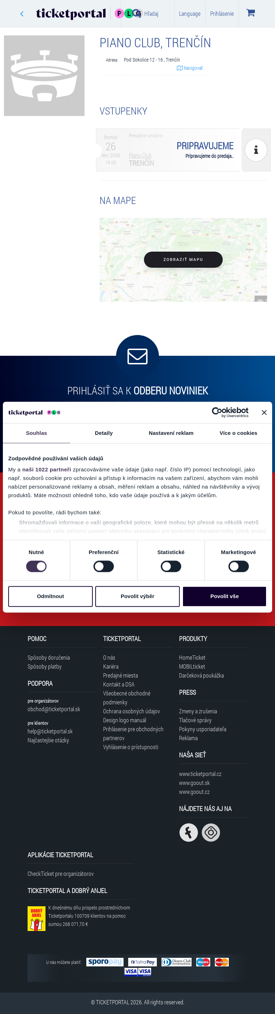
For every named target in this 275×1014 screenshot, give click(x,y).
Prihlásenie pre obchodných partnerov (133, 733)
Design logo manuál (124, 720)
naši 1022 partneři (46, 469)
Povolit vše (225, 596)
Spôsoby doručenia (49, 657)
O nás (109, 657)
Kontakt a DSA (119, 684)
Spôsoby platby (45, 666)
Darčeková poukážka (201, 675)
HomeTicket (192, 657)
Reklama (188, 738)
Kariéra (111, 666)
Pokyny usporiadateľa (202, 729)
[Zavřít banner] (264, 412)
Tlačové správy (195, 720)
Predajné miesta (120, 675)
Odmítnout (50, 596)
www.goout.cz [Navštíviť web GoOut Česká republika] (194, 791)
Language (190, 13)
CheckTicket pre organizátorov (61, 873)
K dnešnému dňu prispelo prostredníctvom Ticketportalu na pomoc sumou (89, 915)
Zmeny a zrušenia (198, 711)
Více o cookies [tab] (238, 433)
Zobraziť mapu (183, 259)
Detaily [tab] (104, 433)
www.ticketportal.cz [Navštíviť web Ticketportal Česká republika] (200, 773)
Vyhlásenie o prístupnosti (130, 747)
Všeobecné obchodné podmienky (126, 697)
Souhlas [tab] (36, 433)
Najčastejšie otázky (48, 740)
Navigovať (190, 67)
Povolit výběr (137, 596)
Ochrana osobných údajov (131, 711)
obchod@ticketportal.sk (54, 709)
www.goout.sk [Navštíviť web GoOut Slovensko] (194, 782)
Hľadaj (145, 13)
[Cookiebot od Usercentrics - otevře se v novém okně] (217, 412)
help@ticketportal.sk (50, 731)
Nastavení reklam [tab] (171, 433)
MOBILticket (192, 666)
